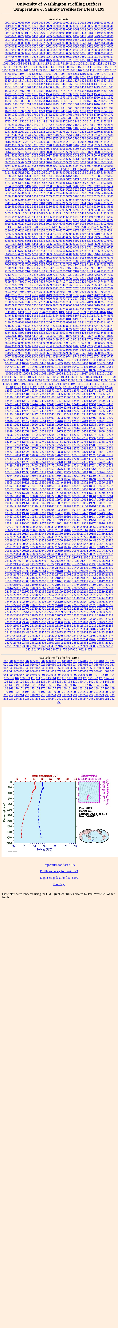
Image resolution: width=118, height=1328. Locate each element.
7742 (21, 302)
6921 (35, 257)
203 (75, 691)
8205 (42, 322)
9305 (83, 349)
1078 (69, 60)
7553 (97, 285)
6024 (110, 220)
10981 (109, 366)
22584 (25, 605)
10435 (102, 359)
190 (5, 691)
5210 (83, 186)
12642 (59, 428)
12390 (84, 394)
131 (32, 681)
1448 (49, 87)
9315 (8, 353)
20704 (101, 550)
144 (101, 681)
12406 (50, 397)
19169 (67, 506)
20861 (50, 554)
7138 (103, 264)
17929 (42, 472)
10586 (101, 366)
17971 (59, 472)
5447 (76, 216)
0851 (49, 53)
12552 (9, 417)
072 (53, 671)
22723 (50, 608)
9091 (103, 342)
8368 (49, 329)
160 (75, 685)
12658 (84, 431)
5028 (97, 152)
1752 (90, 111)
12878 (76, 451)
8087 (90, 308)
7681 (83, 298)
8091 (103, 308)
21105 (84, 557)
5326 (97, 203)
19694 (34, 520)
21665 (76, 571)
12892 (59, 455)
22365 (17, 598)
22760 (50, 612)
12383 (42, 394)
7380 (97, 278)
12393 (92, 394)
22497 (34, 601)
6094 (56, 223)
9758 (6, 359)
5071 (28, 162)
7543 (56, 285)
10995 (109, 370)
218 (43, 695)
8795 (97, 339)
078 (85, 671)
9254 (56, 346)
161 (80, 685)
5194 (8, 186)
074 (64, 671)
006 (37, 661)
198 (48, 691)
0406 (69, 32)
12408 (67, 397)
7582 (83, 288)
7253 (97, 274)
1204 (62, 73)
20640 (42, 550)
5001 (28, 148)
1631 (28, 104)
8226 (35, 325)
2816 (14, 141)
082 (107, 671)
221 (59, 695)
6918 (14, 257)
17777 (101, 468)
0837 (14, 53)
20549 (92, 543)
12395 (101, 394)
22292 (109, 595)
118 (74, 678)
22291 (101, 595)
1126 (5, 67)
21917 (101, 581)
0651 (42, 46)
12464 (84, 407)
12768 (17, 445)
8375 (76, 329)
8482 (110, 336)
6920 (28, 257)
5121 (8, 172)
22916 (101, 615)
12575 (42, 417)
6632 (8, 247)
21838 (42, 577)
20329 (9, 540)
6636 (28, 247)
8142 (90, 312)
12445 (42, 404)
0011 (69, 22)
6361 (28, 240)
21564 (42, 571)
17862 (9, 472)
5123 (21, 172)
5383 (110, 206)
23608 (17, 639)
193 (21, 691)
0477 (83, 36)
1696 (35, 111)
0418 (90, 32)
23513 (17, 635)
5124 (28, 172)
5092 (62, 165)
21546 (34, 571)
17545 (101, 465)
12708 (50, 434)
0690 (76, 46)
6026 (14, 223)
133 (43, 681)
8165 (62, 315)
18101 (101, 475)
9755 (103, 356)
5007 (69, 148)
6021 (90, 220)
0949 (103, 56)
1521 (110, 90)
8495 (35, 339)
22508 (42, 601)
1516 (76, 90)
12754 (76, 441)
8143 (96, 312)
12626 (34, 424)
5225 (69, 189)
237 (32, 698)
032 (64, 664)
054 (69, 668)
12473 (9, 411)
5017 (28, 152)
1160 (19, 70)
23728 (76, 639)
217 (37, 695)
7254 (103, 274)
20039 (50, 526)
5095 (83, 165)
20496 (17, 543)
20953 (109, 554)
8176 (8, 319)
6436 (21, 244)
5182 (42, 182)
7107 (76, 264)
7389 (8, 281)
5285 (110, 196)
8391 (28, 332)
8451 (28, 336)
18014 (92, 472)
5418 (76, 213)
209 (107, 691)
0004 (28, 22)
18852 (84, 496)
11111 (87, 383)
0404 (56, 32)
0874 (8, 56)
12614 (42, 421)
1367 (28, 87)
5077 (69, 162)
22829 (25, 615)
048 (37, 668)
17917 (34, 472)
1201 (42, 73)
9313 (110, 349)
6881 (35, 254)
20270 (67, 537)
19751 (92, 520)
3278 (49, 145)
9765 (48, 359)
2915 (103, 141)
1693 (14, 111)
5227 (83, 189)
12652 (34, 431)
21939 (9, 584)
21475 (34, 567)
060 (101, 668)
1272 (8, 77)
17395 (84, 462)
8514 (83, 339)
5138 (8, 176)
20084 (25, 530)
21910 (92, 581)
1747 (56, 111)
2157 (21, 124)
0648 (21, 46)
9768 (61, 359)
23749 (101, 639)
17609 (34, 468)
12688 (101, 431)
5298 (28, 199)
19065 (42, 503)
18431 (34, 486)
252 (112, 698)
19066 (50, 503)
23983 (92, 646)
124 (106, 678)
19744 (76, 520)
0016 (103, 22)
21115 (92, 557)
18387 (109, 482)
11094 (79, 380)
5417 (69, 213)
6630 (103, 244)
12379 (9, 394)
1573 (49, 97)
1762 (49, 114)
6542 (76, 244)
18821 (42, 496)
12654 (50, 431)
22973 (76, 618)
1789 (97, 118)
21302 (109, 560)
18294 (92, 479)
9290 (14, 349)
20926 (92, 554)
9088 (97, 342)
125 (111, 678)
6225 (110, 227)
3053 (14, 145)
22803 (101, 612)
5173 (90, 179)
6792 (76, 250)
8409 (90, 332)
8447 (14, 336)
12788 (50, 448)
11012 (67, 373)
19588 (59, 516)
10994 (101, 370)
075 (69, 671)
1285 (83, 77)
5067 (8, 162)
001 (11, 661)
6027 (21, 223)
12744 (9, 441)
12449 (76, 404)
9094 (8, 346)
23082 (109, 622)
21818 (109, 574)
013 (75, 661)
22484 (9, 601)
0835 (110, 49)
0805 (110, 46)
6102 (103, 223)
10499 (84, 366)
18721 (25, 492)
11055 (30, 377)
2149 (76, 121)
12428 (92, 400)
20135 (9, 533)
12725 (25, 438)
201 (64, 691)
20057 (92, 526)
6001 (21, 220)
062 (112, 668)
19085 (84, 503)
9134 (49, 346)
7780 (28, 302)
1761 (42, 114)
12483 (84, 411)
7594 (14, 291)
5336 (49, 206)
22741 (101, 608)
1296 (90, 77)
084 (5, 674)
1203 (55, 73)
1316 (14, 80)
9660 (21, 356)
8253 (83, 325)
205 (85, 691)
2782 (83, 135)
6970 (90, 257)
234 (16, 698)
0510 (28, 39)
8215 (110, 322)
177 (53, 688)
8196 (97, 319)
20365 (67, 540)
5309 (103, 199)
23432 (9, 632)
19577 (50, 516)
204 (80, 691)
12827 (50, 451)
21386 (59, 564)
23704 (59, 639)
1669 (90, 104)
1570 (28, 97)
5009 (83, 148)
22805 (109, 612)
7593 (8, 291)
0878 (35, 56)
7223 (69, 274)
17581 (17, 468)
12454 (9, 407)
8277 (103, 325)
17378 (59, 462)
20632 (34, 550)
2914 (97, 141)
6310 (97, 233)
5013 (110, 148)
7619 (49, 295)
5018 (35, 152)
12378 (109, 390)
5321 (62, 203)
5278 (62, 196)
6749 (14, 250)
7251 (83, 274)
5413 (42, 213)
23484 (84, 632)
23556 (67, 635)
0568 (83, 39)
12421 (59, 400)
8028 (110, 305)
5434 (42, 216)
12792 (76, 448)
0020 (14, 26)
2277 (76, 131)
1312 (97, 77)
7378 (90, 278)
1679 (42, 107)
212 (11, 695)
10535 (92, 366)
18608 (42, 489)
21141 (109, 557)
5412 (35, 213)
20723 (109, 550)
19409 (67, 513)
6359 (14, 240)
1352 (103, 84)
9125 (42, 346)
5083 (110, 162)
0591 (35, 43)
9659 (14, 356)
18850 (76, 496)
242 (59, 698)
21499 (84, 567)
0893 (90, 56)
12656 (67, 431)
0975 (14, 60)
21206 (25, 560)
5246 (103, 193)
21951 (25, 584)
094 (59, 674)
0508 (14, 39)
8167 (76, 315)
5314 (14, 203)
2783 (90, 135)
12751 (59, 441)
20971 (25, 557)
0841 (35, 53)
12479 (50, 411)
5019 (42, 152)
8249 (69, 325)
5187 (69, 182)
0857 (90, 53)
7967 (42, 305)
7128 (96, 264)
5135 (97, 172)
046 (27, 668)
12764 (109, 441)
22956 (34, 618)
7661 (28, 298)
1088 (97, 60)
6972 (97, 257)
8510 (69, 339)
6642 (69, 247)
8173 (97, 315)
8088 (97, 308)
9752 (90, 356)
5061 (76, 158)
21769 (42, 574)
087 (21, 674)
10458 (76, 363)
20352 (42, 540)
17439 (25, 465)
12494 (17, 414)
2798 (76, 138)
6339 (56, 237)
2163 (56, 124)
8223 (28, 325)
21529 (17, 571)
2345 (35, 135)
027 (37, 664)
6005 (35, 220)
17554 (9, 468)
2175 (28, 128)
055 (75, 668)
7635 (76, 295)
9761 (20, 359)
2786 (110, 135)
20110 (76, 530)
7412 (56, 281)
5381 (103, 206)
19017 (92, 499)
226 (85, 695)
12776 (67, 445)
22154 (9, 591)
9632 (56, 353)
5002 (35, 148)
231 (112, 695)
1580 (97, 97)
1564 (97, 94)
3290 (21, 148)
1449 (56, 87)
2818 (28, 141)
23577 (84, 635)
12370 (50, 390)
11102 (22, 383)
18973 (59, 499)
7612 (14, 295)
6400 (110, 240)
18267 (76, 479)
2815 (8, 141)
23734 (84, 639)
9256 (62, 346)
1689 (103, 107)
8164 (56, 315)
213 (16, 695)
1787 (83, 118)
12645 (84, 428)
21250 (42, 560)
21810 (84, 574)
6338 (49, 237)
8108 (110, 308)
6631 (110, 244)
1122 (92, 63)
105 (6, 678)
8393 (42, 332)
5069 (21, 162)
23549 (59, 635)
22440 (67, 598)
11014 (75, 373)
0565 (62, 39)
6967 (76, 257)
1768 (90, 114)
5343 (56, 206)
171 (21, 688)
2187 (83, 128)
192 (16, 691)
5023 (62, 152)
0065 (103, 29)
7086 (8, 264)
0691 (83, 46)
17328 (25, 462)
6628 (90, 244)
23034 (17, 622)
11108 (71, 383)
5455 (14, 220)
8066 (49, 308)
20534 (67, 543)
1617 (69, 101)
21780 (50, 574)
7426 (83, 281)
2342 (14, 135)
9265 (90, 346)
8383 (110, 329)
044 (16, 668)
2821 (49, 141)
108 (22, 678)
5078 (76, 162)
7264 (42, 278)
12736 (84, 438)
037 (91, 664)
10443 (34, 363)
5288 (14, 199)
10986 (42, 370)
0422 (8, 36)
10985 (34, 370)
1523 (14, 94)
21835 (34, 577)
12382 (34, 394)
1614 (49, 101)
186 (96, 688)
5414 (49, 213)
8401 (69, 332)
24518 (29, 649)
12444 (34, 404)
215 (27, 695)
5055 (42, 158)
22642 (67, 605)
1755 (110, 111)
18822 (50, 496)
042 (5, 668)
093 (53, 674)
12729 (50, 438)
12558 (17, 417)
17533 (84, 465)
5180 (28, 182)
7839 (76, 302)
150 (21, 685)
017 (96, 661)
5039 (62, 155)
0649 (28, 46)
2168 (90, 124)
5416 (62, 213)
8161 (35, 315)
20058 (101, 526)
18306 (109, 479)
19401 (59, 513)
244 (69, 698)
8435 (103, 332)
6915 (103, 254)
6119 (28, 227)
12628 (50, 424)
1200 (35, 73)
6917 (8, 257)
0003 (21, 22)
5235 (28, 193)
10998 (26, 373)
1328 (83, 80)
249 (96, 698)
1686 (83, 107)
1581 (103, 97)
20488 (109, 540)
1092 (12, 63)
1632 (35, 104)
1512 (49, 90)
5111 (59, 169)
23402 (92, 629)
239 (43, 698)
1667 (76, 104)
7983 (56, 305)
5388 (28, 210)
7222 (62, 274)
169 (11, 688)
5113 (73, 169)
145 (107, 681)
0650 (35, 46)
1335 (103, 80)
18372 (84, 482)
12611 (17, 421)
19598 (67, 516)
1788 (90, 118)
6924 (56, 257)
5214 (110, 186)
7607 (97, 291)
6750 (21, 250)
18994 (67, 499)
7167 (21, 271)
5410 (21, 213)
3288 (8, 148)
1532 (42, 94)
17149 (9, 458)
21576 (50, 571)
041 (112, 664)
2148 (69, 121)
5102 (5, 169)
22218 (92, 591)
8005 (69, 305)
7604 (76, 291)
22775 (76, 612)
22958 (42, 618)
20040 (59, 526)
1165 (52, 70)
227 (91, 695)
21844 (59, 577)
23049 (34, 622)
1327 (76, 80)
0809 (14, 49)
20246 (42, 537)
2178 (42, 128)
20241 (34, 537)
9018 (76, 342)
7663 (35, 298)
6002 (28, 220)
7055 (14, 261)
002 (16, 661)
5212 (97, 186)
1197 (15, 73)
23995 (101, 646)
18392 (9, 486)
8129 (55, 312)
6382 (56, 240)
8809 (103, 339)
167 (112, 685)
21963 (42, 584)
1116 (52, 63)
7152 (42, 267)
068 (32, 671)
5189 (83, 182)
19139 (42, 506)
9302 (62, 349)
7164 (110, 267)
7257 (110, 274)
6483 (28, 244)
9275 (110, 346)
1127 (12, 67)
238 (37, 698)
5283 (97, 196)
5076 (62, 162)
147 (5, 685)
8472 (69, 336)
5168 (56, 179)
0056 (42, 29)
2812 (97, 138)
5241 (69, 193)
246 (80, 698)
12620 (92, 421)
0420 (103, 32)
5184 (56, 182)
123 (101, 678)
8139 (83, 312)
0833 (97, 49)
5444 (56, 216)
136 (59, 681)
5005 (56, 148)
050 (48, 668)
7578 (76, 288)
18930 (42, 499)
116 (64, 678)
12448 (67, 404)
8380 (90, 329)
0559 (49, 39)
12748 (34, 441)
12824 (25, 451)
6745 (97, 247)
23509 (9, 635)
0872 (103, 53)
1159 (12, 70)
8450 (21, 336)
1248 (90, 73)
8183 (42, 319)
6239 (35, 230)
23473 (59, 632)
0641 (90, 43)
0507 (8, 39)
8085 (83, 308)
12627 (42, 424)
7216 (35, 274)
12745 (17, 441)
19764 (101, 520)
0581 (110, 39)
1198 (21, 73)
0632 (69, 43)
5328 (110, 203)
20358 (59, 540)
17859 (109, 468)
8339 (42, 329)
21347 (25, 564)
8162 (42, 315)
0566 (69, 39)
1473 (97, 87)
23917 (17, 646)
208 (101, 691)
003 (21, 661)
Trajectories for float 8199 (59, 864)
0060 (69, 29)
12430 (109, 400)
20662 (67, 550)
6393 (83, 240)
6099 (90, 223)
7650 (110, 295)
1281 (69, 77)
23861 (92, 642)
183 (80, 688)
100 (91, 674)
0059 (62, 29)
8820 (110, 339)
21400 (67, 564)
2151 (90, 121)
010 (59, 661)
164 (96, 685)
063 (5, 671)
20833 (34, 554)
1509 (28, 90)
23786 (25, 642)
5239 (56, 193)
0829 (69, 49)
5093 (69, 165)
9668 (42, 356)
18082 (67, 475)
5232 (8, 193)
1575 (62, 97)
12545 (84, 414)
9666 (35, 356)
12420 (50, 400)
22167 (17, 591)
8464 (49, 336)
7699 (110, 298)
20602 (67, 547)
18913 (25, 499)
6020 (83, 220)
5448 (83, 216)
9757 (110, 356)
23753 (109, 639)
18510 (84, 486)
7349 (62, 278)
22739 (92, 608)
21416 (76, 564)
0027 (35, 26)
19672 (25, 520)
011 (64, 661)
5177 (8, 182)
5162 (14, 179)
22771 (67, 612)
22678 (101, 605)
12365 (9, 390)
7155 (62, 267)
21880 (25, 581)
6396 (97, 240)
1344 (49, 84)
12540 (50, 414)
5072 (35, 162)
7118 (90, 264)
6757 (69, 250)
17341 (42, 462)
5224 (62, 189)
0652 (49, 46)
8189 (69, 319)
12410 (84, 397)
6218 (69, 227)
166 (107, 685)
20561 (101, 543)
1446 (42, 87)
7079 (69, 261)
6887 (69, 254)
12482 (76, 411)
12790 (59, 448)
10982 (9, 370)
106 (11, 678)
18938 (50, 499)
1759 (28, 114)
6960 (62, 257)
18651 (76, 489)
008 (48, 661)
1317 (21, 80)
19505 (17, 516)
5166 (42, 179)
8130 (62, 312)
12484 (92, 411)
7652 (8, 298)
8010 (90, 305)
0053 (21, 29)
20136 (17, 533)
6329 (14, 237)
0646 (14, 46)
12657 (76, 431)
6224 (103, 227)
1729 (42, 111)
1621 (90, 101)
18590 (17, 489)
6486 (49, 244)
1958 (21, 121)
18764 (84, 492)
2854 (62, 141)
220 (53, 695)
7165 (8, 271)
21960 (34, 584)
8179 (21, 319)
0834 (103, 49)
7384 (110, 278)
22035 (109, 584)
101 (96, 674)
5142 (35, 176)
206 (91, 691)
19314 (67, 509)
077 (80, 671)
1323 (56, 80)
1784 (62, 118)
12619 (84, 421)
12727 (34, 438)
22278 (84, 595)
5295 (21, 199)
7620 (56, 295)
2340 (110, 131)
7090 (28, 264)
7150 (28, 267)
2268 (14, 131)
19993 (9, 526)
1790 (103, 118)
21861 (92, 577)
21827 (17, 577)
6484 (35, 244)
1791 (110, 118)
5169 (62, 179)
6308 (83, 233)
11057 (38, 377)
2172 (8, 128)
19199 (101, 506)
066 (21, 671)
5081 (97, 162)
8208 (62, 322)
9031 (90, 342)
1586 (28, 101)
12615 (50, 421)
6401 (8, 244)
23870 (109, 642)
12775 (59, 445)
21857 (84, 577)
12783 (9, 448)
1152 (79, 67)
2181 (62, 128)
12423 (67, 400)
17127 (109, 455)
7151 (35, 267)
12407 (59, 397)
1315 (8, 80)
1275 (28, 77)
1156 (106, 67)
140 (80, 681)
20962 (9, 557)
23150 (59, 625)
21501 (92, 567)
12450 (84, 404)
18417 (25, 486)
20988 (34, 557)
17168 (25, 458)
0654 (56, 46)
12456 (25, 407)
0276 (42, 32)
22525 (67, 601)
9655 (110, 353)
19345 (101, 509)
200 (59, 691)
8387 (14, 332)
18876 (9, 499)
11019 (100, 373)
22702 (17, 608)
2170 (103, 124)
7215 (28, 274)
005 (32, 661)
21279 (59, 560)
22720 (42, 608)
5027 (90, 152)
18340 (50, 482)
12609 (109, 417)
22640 (59, 605)
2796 (62, 138)
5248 (8, 196)
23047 (25, 622)
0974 (8, 60)
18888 (17, 499)
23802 (34, 642)
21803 (67, 574)
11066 (79, 377)
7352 (69, 278)
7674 (76, 298)
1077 (62, 60)
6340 (62, 237)
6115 (15, 227)
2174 (21, 128)
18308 (9, 482)
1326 (69, 80)
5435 (49, 216)
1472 (90, 87)
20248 (50, 537)
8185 (56, 319)
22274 (76, 595)
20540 (76, 543)
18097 (84, 475)
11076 (104, 377)
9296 (42, 349)
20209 (109, 533)
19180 (84, 506)
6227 (14, 230)
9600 (28, 353)
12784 (17, 448)
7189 (90, 271)
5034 (28, 155)
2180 (56, 128)
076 (75, 671)
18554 (101, 486)
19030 (109, 499)
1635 (56, 104)
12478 (42, 411)
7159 (90, 267)
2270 (28, 131)
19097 (101, 503)
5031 (8, 155)
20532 (59, 543)
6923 (49, 257)
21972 (50, 584)
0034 (83, 26)
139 (75, 681)
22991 (101, 618)
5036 (42, 155)
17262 (67, 458)
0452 (28, 36)
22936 (17, 618)
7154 (56, 267)
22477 (109, 598)
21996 (92, 584)
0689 (69, 46)
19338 (92, 509)
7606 (90, 291)
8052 (28, 308)
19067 (59, 503)
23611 (33, 639)
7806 (49, 302)
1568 (14, 97)
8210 (76, 322)
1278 (49, 77)
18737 (42, 492)
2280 (97, 131)
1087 (90, 60)
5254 (42, 196)
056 (80, 668)
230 (107, 695)
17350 (50, 462)
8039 (8, 308)
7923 (14, 305)
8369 (56, 329)
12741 (101, 438)
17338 (34, 462)
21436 (101, 564)
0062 (83, 29)
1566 (110, 94)
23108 (34, 625)
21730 (17, 574)
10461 (92, 363)
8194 (90, 319)
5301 (49, 199)
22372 (25, 598)
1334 (97, 80)
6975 (103, 257)
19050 (17, 503)
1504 (14, 90)
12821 (109, 448)
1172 (99, 70)
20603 (76, 547)
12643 (67, 428)
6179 (55, 227)
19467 (9, 516)
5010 (90, 148)
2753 (62, 135)
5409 (14, 213)
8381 (97, 329)
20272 (76, 537)
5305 (76, 199)
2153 (103, 121)
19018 (101, 499)
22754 (25, 612)
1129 (25, 67)
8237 (49, 325)
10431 (77, 359)
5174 (97, 179)
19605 (84, 516)
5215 (8, 189)
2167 (83, 124)
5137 (110, 172)
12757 (92, 441)
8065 (42, 308)
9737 (62, 356)
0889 (83, 56)
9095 (14, 346)
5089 (42, 165)
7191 (103, 271)
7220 (49, 274)
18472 (67, 486)
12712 (76, 434)
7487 (14, 285)
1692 (8, 111)
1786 (76, 118)
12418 (34, 400)
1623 (103, 101)
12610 (9, 421)
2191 (110, 128)
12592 (50, 417)
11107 (63, 383)
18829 (67, 496)
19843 (17, 523)
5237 (42, 193)
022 (11, 664)
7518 (35, 285)
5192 (103, 182)
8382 (103, 329)
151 (27, 685)
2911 (76, 141)
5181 (35, 182)
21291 (84, 560)
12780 (92, 445)
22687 (109, 605)
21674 (92, 571)
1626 (14, 104)
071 (48, 671)
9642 (76, 353)
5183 (49, 182)
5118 (100, 169)
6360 (21, 240)
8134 (69, 312)
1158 (5, 70)
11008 (59, 373)
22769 (59, 612)
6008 (42, 220)
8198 (110, 319)
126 (5, 681)
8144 (103, 312)
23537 (50, 635)
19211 (109, 506)
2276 (69, 131)
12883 (9, 455)
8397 (62, 332)
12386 (67, 394)
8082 (76, 308)
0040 (103, 26)
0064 (97, 29)
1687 (90, 107)
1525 (28, 94)
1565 (103, 94)
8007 (76, 305)
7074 (49, 261)
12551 (109, 414)
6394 (90, 240)
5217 (21, 189)
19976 (101, 523)
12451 (92, 404)
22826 (17, 615)
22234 (9, 595)
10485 (34, 366)
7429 (90, 281)
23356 (50, 629)
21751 (25, 574)
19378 (34, 513)
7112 (83, 264)
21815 (101, 574)
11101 (14, 383)
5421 (97, 213)
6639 (49, 247)
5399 (90, 210)
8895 (21, 342)
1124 (106, 63)
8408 (83, 332)
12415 (9, 400)
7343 (49, 278)
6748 (8, 250)
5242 (76, 193)
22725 (67, 608)
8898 (35, 342)
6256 (42, 230)
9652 (103, 353)
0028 (42, 26)
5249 (14, 196)
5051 (21, 158)
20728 (9, 554)
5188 (76, 182)
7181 (35, 271)
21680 (109, 571)
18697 (9, 492)
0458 (69, 36)
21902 (76, 581)
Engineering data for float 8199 (59, 877)
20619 (101, 547)
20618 (92, 547)
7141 (14, 267)
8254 (90, 325)
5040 (69, 155)
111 (38, 678)
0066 (110, 29)
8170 (83, 315)
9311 (97, 349)
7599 (49, 291)
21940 (17, 584)
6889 (83, 254)
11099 (112, 380)
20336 (25, 540)
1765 (69, 114)
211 (5, 695)
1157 (113, 67)
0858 (97, 53)
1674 (14, 107)
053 (64, 668)
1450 (62, 87)
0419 (97, 32)
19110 (9, 506)
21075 (76, 557)
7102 (63, 264)
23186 (76, 625)
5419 (83, 213)
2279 (90, 131)
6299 (21, 233)
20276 (84, 537)
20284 (92, 537)
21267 (50, 560)
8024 (103, 305)
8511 (76, 339)
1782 (49, 118)
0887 (69, 56)
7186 (69, 271)
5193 (110, 182)
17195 (50, 458)
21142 (9, 560)
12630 (67, 424)
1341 (35, 84)
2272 (42, 131)
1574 (56, 97)
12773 (42, 445)
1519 (97, 90)
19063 (34, 503)
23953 (67, 646)
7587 (103, 288)
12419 (42, 400)
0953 (110, 56)
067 (27, 671)
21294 (92, 560)
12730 (59, 438)
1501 (103, 87)
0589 (28, 43)
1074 (42, 60)
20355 (50, 540)
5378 (90, 206)
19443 (101, 513)
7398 (21, 281)
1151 (72, 67)
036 (85, 664)
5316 (28, 203)
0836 (8, 53)
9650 (97, 353)
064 (11, 671)
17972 (67, 472)
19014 (84, 499)
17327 (17, 462)
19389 (42, 513)
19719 (59, 520)
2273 (49, 131)
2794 (49, 138)
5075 (56, 162)
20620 (109, 547)
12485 (101, 411)
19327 (84, 509)
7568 (42, 288)
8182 (35, 319)
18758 (67, 492)
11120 (17, 387)
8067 (56, 308)
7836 (69, 302)
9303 (69, 349)
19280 (34, 509)
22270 (67, 595)
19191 (92, 506)
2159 (35, 124)
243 (64, 698)
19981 (109, 523)
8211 (83, 322)
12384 (50, 394)
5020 (49, 152)
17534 (92, 465)
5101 (110, 165)
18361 (67, 482)
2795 (56, 138)
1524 (21, 94)
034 (75, 664)
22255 (42, 595)
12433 (17, 404)
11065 (71, 377)
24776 (63, 649)
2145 (49, 121)
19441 (92, 513)
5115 (86, 169)
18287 (84, 479)
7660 (21, 298)
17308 (109, 458)
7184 (56, 271)
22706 (25, 608)
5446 (69, 216)
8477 (90, 336)
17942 (50, 472)
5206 (56, 186)
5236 (35, 193)
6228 (21, 230)
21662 (67, 571)
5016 (21, 152)
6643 (76, 247)
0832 (90, 49)
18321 (25, 482)
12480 (59, 411)
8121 (21, 312)
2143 (35, 121)
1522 (8, 94)
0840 (28, 53)
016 (91, 661)
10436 (111, 359)
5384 (8, 210)
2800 (90, 138)
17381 (67, 462)
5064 (97, 158)
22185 (42, 591)
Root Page (59, 884)
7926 (21, 305)
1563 (90, 94)
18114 (8, 479)
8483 (8, 339)
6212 (62, 227)
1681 (49, 107)
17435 (17, 465)
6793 (83, 250)
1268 (96, 73)
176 (48, 688)
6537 (69, 244)
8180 (28, 319)
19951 (76, 523)
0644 (110, 43)
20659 (59, 550)
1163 (39, 70)
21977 (67, 584)
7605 (83, 291)
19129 (34, 506)
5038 (56, 155)
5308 (97, 199)
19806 (109, 520)
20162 (67, 533)
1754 (103, 111)
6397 (103, 240)
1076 (56, 60)
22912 (92, 615)
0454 (42, 36)
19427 (84, 513)
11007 (51, 373)
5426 (21, 216)
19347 (109, 509)
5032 (14, 155)
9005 (56, 342)
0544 (42, 39)
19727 (67, 520)
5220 (35, 189)
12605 (76, 417)
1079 (76, 60)
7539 (49, 285)
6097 (76, 223)
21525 (9, 571)
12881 (101, 451)
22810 (9, 615)
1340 (28, 84)
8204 (35, 322)
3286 (103, 145)
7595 (21, 291)
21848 (76, 577)
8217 (14, 325)
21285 (67, 560)
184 (85, 688)
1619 (83, 101)
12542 (67, 414)
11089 (38, 380)
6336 (35, 237)
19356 (9, 513)
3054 (21, 145)
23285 (109, 625)
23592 (92, 635)
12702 (34, 434)
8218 (21, 325)
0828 (62, 49)
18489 (76, 486)
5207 (62, 186)
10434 (94, 359)
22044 (9, 588)
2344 (28, 135)
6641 (62, 247)
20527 (42, 543)
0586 (21, 43)
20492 (9, 543)
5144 (49, 176)
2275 (62, 131)
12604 (67, 417)
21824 (9, 577)
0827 (56, 49)
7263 (35, 278)
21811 (92, 574)
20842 (42, 554)
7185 (62, 271)
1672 (110, 104)
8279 (110, 325)
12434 (25, 404)
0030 (56, 26)
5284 (103, 196)
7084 (103, 261)
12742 (109, 438)
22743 (109, 608)
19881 (59, 523)
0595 (62, 43)
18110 (109, 475)
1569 (21, 97)
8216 (8, 325)
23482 (76, 632)
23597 (109, 635)
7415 (62, 281)
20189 (101, 533)
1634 (49, 104)
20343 (34, 540)
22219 (101, 591)
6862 (103, 250)
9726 (56, 356)
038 (96, 664)
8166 (69, 315)
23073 (101, 622)
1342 (42, 84)
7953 (28, 305)
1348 (76, 84)
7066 (28, 261)
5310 (110, 199)
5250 (21, 196)
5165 (35, 179)
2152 (97, 121)
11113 (103, 383)
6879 (28, 254)
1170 (86, 70)
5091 (56, 165)
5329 (8, 206)
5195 (14, 186)
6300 (28, 233)
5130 (62, 172)
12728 (42, 438)
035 (80, 664)
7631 (69, 295)
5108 (46, 169)
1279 (56, 77)
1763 (56, 114)
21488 (59, 567)
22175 (34, 591)
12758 (101, 441)
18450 (42, 486)
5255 (49, 196)
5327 (103, 203)
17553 (109, 465)
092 (48, 674)
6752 (35, 250)
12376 (92, 390)
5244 (90, 193)
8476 (83, 336)
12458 (42, 407)
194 (27, 691)
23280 (101, 625)
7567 (35, 288)
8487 (28, 339)
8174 (103, 315)
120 (85, 678)
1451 (69, 87)
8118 (14, 312)
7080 (76, 261)
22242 (17, 595)
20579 (25, 547)
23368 (67, 629)
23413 (101, 629)
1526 (35, 94)
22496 (25, 601)
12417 (25, 400)
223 (69, 695)
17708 (67, 468)
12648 (109, 428)
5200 (49, 186)
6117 (21, 227)
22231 (109, 591)
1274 (21, 77)
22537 (76, 601)
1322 (49, 80)
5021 (56, 152)
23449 (25, 632)
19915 (67, 523)
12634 (101, 424)
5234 (21, 193)
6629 (97, 244)
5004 (49, 148)
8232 (42, 325)
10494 (59, 366)
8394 (49, 332)
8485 (14, 339)
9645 (83, 353)
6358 (8, 240)
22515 (50, 601)
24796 (71, 649)
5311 (7, 203)
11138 (41, 387)
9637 (69, 353)
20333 (17, 540)
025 (27, 664)
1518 (90, 90)
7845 (83, 302)
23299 (9, 629)
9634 (62, 353)
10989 (67, 370)
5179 (21, 182)
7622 (62, 295)
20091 (34, 530)
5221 (42, 189)
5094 (76, 165)
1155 (99, 67)
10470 (9, 366)
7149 (21, 267)
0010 (62, 22)
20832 (25, 554)
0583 (14, 43)
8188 (62, 319)
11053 (13, 377)
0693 (97, 46)
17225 (59, 458)
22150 (109, 588)
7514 (28, 285)
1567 (8, 97)
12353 (58, 387)
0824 (49, 49)
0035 (90, 26)
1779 (28, 118)
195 (32, 691)
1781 (42, 118)
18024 (101, 472)
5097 (90, 165)
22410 (50, 598)
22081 (59, 588)
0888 (76, 56)
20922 (84, 554)
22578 (17, 605)
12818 (84, 448)
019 (107, 661)
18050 (17, 475)
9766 (54, 359)
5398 (83, 210)
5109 (53, 169)
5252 (35, 196)
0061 (76, 29)
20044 (76, 526)
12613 (34, 421)
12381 (25, 394)
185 (91, 688)
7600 (56, 291)
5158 (97, 176)
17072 (84, 455)
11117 (111, 383)
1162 (32, 70)
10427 (69, 359)
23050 (42, 622)
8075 (62, 308)
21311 (8, 564)
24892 (80, 649)
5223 (56, 189)
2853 (56, 141)
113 (48, 678)
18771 (92, 492)
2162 (49, 124)
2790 (28, 138)
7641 (83, 295)
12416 (17, 400)
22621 (50, 605)
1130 (32, 67)
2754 (69, 135)
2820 (42, 141)
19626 (109, 516)
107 (17, 678)
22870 (67, 615)
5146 (62, 176)
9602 (35, 353)
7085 (110, 261)
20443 (92, 540)
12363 (100, 387)
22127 (101, 588)
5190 (90, 182)
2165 (69, 124)
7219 (42, 274)
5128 (56, 172)
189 (112, 688)
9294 (35, 349)
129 (21, 681)
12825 (34, 451)
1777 (14, 118)
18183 (42, 479)
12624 (17, 424)
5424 (8, 216)
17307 (101, 458)
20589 (42, 547)
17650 (50, 468)
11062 (55, 377)
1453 (83, 87)
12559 (25, 417)
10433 (85, 359)
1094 (26, 63)
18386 (101, 482)
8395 (56, 332)
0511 (35, 39)
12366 (17, 390)
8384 (8, 332)
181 (69, 688)
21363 (34, 564)
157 (59, 685)
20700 (92, 550)
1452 (76, 87)
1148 (52, 67)
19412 (76, 513)
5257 (56, 196)
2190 (103, 128)
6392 (76, 240)
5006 (62, 148)
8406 (76, 332)
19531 (34, 516)
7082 (90, 261)
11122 (25, 387)
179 (59, 688)
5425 (14, 216)
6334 (21, 237)
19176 (76, 506)
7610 (110, 291)
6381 (49, 240)
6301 (35, 233)
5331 (21, 206)
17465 (34, 465)
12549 (92, 414)
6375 (42, 240)
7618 (42, 295)
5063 (90, 158)
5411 (28, 213)
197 (43, 691)
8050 (21, 308)
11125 (33, 387)
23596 (101, 635)
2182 (69, 128)
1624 (110, 101)
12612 (25, 421)
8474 (76, 336)
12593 (59, 417)
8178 (14, 319)
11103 (31, 383)
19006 (76, 499)
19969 (84, 523)
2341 (8, 135)
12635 (109, 424)
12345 (50, 387)
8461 (42, 336)
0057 (49, 29)
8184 (49, 319)
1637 (62, 104)
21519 (109, 567)
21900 (67, 581)
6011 (55, 220)
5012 (103, 148)
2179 (49, 128)
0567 (76, 39)
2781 (76, 135)
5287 (8, 199)
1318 (28, 80)
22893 (84, 615)
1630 (21, 104)
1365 (14, 87)
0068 (14, 32)
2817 (21, 141)
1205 (69, 73)
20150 (59, 533)
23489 (92, 632)
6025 (8, 223)
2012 (28, 121)
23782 (17, 642)
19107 (109, 503)
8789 (90, 339)
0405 (62, 32)
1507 (21, 90)
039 (101, 664)
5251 (28, 196)
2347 (49, 135)
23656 (42, 639)
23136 (50, 625)
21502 (101, 567)
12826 (42, 451)
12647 (101, 428)
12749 (42, 441)
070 (43, 671)
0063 (90, 29)
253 (59, 702)
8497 (42, 339)
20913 (76, 554)
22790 (92, 612)
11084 (13, 380)
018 (101, 661)
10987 (50, 370)
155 (48, 685)
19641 (9, 520)
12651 (25, 431)
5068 (14, 162)
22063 (34, 588)
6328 (8, 237)
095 (64, 674)
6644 (83, 247)
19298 (50, 509)
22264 (59, 595)
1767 (83, 114)
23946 (59, 646)
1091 (5, 63)
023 (16, 664)
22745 (9, 612)
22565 (9, 605)
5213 (103, 186)
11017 (84, 373)
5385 (14, 210)
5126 (42, 172)
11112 (95, 383)
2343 (21, 135)
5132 (76, 172)
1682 (56, 107)
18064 (34, 475)
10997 (18, 373)
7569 (49, 288)
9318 (14, 353)
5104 (18, 169)
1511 (42, 90)
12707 (42, 434)
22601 (34, 605)
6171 (42, 227)
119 (79, 678)
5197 (28, 186)
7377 (83, 278)
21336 (17, 564)
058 (91, 668)
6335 (28, 237)
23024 (109, 618)
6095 (62, 223)
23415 (109, 629)
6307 (76, 233)
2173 (14, 128)
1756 (8, 114)
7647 (97, 295)
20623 (9, 550)
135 (53, 681)
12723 (9, 438)
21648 (59, 571)
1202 (48, 73)
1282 (76, 77)
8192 (76, 319)
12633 (92, 424)
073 (59, 671)
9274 (103, 346)
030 (53, 664)
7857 (103, 302)
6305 (62, 233)
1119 (72, 63)
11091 (55, 380)
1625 (8, 104)
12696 (9, 434)
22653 (76, 605)
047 (32, 668)
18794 (109, 492)
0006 (42, 22)
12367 (25, 390)
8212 (90, 322)
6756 (62, 250)
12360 (75, 387)
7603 (69, 291)
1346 (62, 84)
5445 (62, 216)
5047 (103, 155)
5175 (103, 179)
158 (64, 685)
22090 (67, 588)
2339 (103, 131)
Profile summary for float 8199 (59, 871)
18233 (59, 479)
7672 (69, 298)
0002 (14, 22)
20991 (42, 557)
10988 (59, 370)
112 (43, 678)
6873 (8, 254)
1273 (14, 77)
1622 (97, 101)
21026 (59, 557)
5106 (32, 169)
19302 (59, 509)
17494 (67, 465)
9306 (90, 349)
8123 (28, 312)
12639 (34, 428)
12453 (109, 404)
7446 (103, 281)
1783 (56, 118)
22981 (84, 618)
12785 (25, 448)
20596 (59, 547)
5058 (62, 158)
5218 (28, 189)
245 (75, 698)
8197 (103, 319)
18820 (34, 496)
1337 (8, 84)
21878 (17, 581)
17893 (17, 472)
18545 (92, 486)
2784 (97, 135)
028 (43, 664)
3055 (28, 145)
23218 (92, 625)
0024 (21, 26)
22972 (67, 618)
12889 (50, 455)
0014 (90, 22)
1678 (35, 107)
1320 (35, 80)
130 (27, 681)
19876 (50, 523)
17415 (92, 462)
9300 (49, 349)
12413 (109, 397)
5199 (42, 186)
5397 (76, 210)
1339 (21, 84)
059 (96, 668)
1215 (76, 73)
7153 (49, 267)
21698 (9, 574)
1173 (106, 70)
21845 (67, 577)
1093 (19, 63)
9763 (34, 359)
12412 (101, 397)
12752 (67, 441)
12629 (59, 424)
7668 (56, 298)
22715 (34, 608)
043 (11, 668)
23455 (42, 632)
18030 (109, 472)
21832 (25, 577)
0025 (28, 26)
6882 (42, 254)
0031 (62, 26)
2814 (110, 138)
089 (32, 674)
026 (32, 664)
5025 (76, 152)
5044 (83, 155)
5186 (62, 182)
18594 (25, 489)
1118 (66, 63)
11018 (92, 373)
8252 (76, 325)
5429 (28, 216)
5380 (97, 206)
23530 (42, 635)
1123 (99, 63)
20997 (51, 557)
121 (90, 678)
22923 (109, 615)
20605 (84, 547)
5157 (90, 176)
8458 (35, 336)
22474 (101, 598)
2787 (8, 138)
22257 (50, 595)
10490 (50, 366)
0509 (21, 39)
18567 (9, 489)
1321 (42, 80)
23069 (76, 622)
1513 (56, 90)
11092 (63, 380)
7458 (110, 281)
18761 (76, 492)
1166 (59, 70)
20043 (67, 526)
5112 (66, 169)
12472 (109, 407)
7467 (8, 285)
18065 (42, 475)
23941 (34, 646)
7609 (103, 291)
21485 (50, 567)
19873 (34, 523)
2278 (83, 131)
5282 (90, 196)
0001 (8, 22)
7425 (76, 281)
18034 (9, 475)
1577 (76, 97)
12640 (42, 428)
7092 (35, 264)
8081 (69, 308)
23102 (25, 625)
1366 (21, 87)
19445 (109, 513)
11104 (39, 383)
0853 (62, 53)
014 (80, 661)
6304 (56, 233)
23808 (42, 642)
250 (101, 698)
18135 (17, 479)
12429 (101, 400)
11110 (79, 383)
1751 (83, 111)
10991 (84, 370)
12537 (42, 414)
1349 (83, 84)
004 (27, 661)
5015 (14, 152)
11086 (30, 380)
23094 (9, 625)
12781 (101, 445)
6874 (14, 254)
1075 (49, 60)
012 (69, 661)
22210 (76, 591)
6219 (76, 227)
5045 (90, 155)
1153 (86, 67)
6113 (8, 227)
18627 (50, 489)
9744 (69, 356)
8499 (56, 339)
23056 (59, 622)
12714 (84, 434)
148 (11, 685)
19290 (42, 509)
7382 (103, 278)
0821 (28, 49)
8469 (62, 336)
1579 (90, 97)
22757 (42, 612)
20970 (17, 557)
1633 (42, 104)
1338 (14, 84)
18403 (17, 486)
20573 (17, 547)
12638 (25, 428)
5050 (14, 158)
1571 (35, 97)
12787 (42, 448)
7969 (49, 305)
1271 (110, 73)
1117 (59, 63)
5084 (8, 165)
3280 (62, 145)
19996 (17, 526)
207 (96, 691)
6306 (69, 233)
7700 (8, 302)
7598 (42, 291)
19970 (92, 523)
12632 (84, 424)
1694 (21, 111)
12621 (101, 421)
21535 (25, 571)
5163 (21, 179)
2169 (97, 124)
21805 (76, 574)
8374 (69, 329)
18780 (101, 492)
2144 (42, 121)
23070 (84, 622)
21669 (84, 571)
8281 (8, 329)
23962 (76, 646)
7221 (56, 274)
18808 (17, 496)
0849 (42, 53)
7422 (69, 281)
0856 (83, 53)
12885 (25, 455)
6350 (69, 237)
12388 (76, 394)
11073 (88, 377)
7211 (110, 271)
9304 (76, 349)
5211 (90, 186)
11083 (5, 380)
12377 (101, 390)
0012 (76, 22)
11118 (9, 387)
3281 (69, 145)
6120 (35, 227)
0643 (103, 43)
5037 (49, 155)
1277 (42, 77)
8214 (103, 322)
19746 (84, 520)
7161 (103, 267)
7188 (83, 271)
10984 (25, 370)
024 (21, 664)
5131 (69, 172)
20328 (109, 537)
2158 (28, 124)
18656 (84, 489)
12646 (92, 428)
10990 (76, 370)
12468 (92, 407)
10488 (42, 366)
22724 (59, 608)
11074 (96, 377)
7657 (14, 298)
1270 (103, 73)
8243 (56, 325)
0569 (90, 39)
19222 (17, 509)
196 (37, 691)
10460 (84, 363)
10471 (17, 366)
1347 (69, 84)
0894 (97, 56)
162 (85, 685)
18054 (25, 475)
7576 (69, 288)
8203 (28, 322)
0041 (110, 26)
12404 (42, 397)
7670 (62, 298)
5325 (90, 203)
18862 (101, 496)
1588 (42, 101)
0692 (90, 46)
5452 (110, 216)
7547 (69, 285)
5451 (103, 216)
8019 (97, 305)
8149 (14, 315)
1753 (97, 111)
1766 (76, 114)
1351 (97, 84)
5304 (69, 199)
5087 (28, 165)
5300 (42, 199)
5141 (28, 176)
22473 (92, 598)
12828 (59, 451)
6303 (49, 233)
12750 (50, 441)
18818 (25, 496)
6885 (62, 254)
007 (43, 661)
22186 (50, 591)
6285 (8, 233)
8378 (83, 329)
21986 (84, 584)
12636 (9, 428)
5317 (35, 203)
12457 (34, 407)
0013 (83, 22)
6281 (90, 230)
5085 (14, 165)
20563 (109, 543)
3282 (76, 145)
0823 (42, 49)
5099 (97, 165)
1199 (28, 73)
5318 (42, 203)
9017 (69, 342)
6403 (14, 244)
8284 (14, 329)
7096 (49, 264)
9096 (21, 346)
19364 (25, 513)
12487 (109, 411)
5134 (90, 172)
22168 (25, 591)
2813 (103, 138)
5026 (83, 152)
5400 (97, 210)
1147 (45, 67)
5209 (76, 186)
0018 (110, 22)
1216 (83, 73)
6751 (28, 250)
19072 (67, 503)
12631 (76, 424)
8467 (56, 336)
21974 (59, 584)
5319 (49, 203)
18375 (92, 482)
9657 (8, 356)
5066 (110, 158)
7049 (8, 261)
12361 (83, 387)
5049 (8, 158)
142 (91, 681)
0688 (62, 46)
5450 (97, 216)
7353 (76, 278)
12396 (109, 394)
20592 (50, 547)
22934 (9, 618)
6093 (49, 223)
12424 (76, 400)
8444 (8, 336)
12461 (67, 407)
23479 (67, 632)
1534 (49, 94)
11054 (22, 377)
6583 (83, 244)
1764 (62, 114)
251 (107, 698)
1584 (14, 101)
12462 (76, 407)
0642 (97, 43)
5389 (35, 210)
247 (85, 698)
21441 (109, 564)
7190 (97, 271)
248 (91, 698)
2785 (103, 135)
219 (48, 695)
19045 (9, 503)
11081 (112, 377)
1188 (8, 73)
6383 (62, 240)
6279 (76, 230)
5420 (90, 213)
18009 (76, 472)
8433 (97, 332)
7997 (62, 305)
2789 (21, 138)
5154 (69, 176)
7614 (28, 295)
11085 (22, 380)
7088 (15, 264)
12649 (9, 431)
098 (80, 674)
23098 (17, 625)
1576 (69, 97)
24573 (38, 649)
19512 (25, 516)
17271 (92, 458)
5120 (113, 169)
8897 (28, 342)
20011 (42, 526)
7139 (110, 264)
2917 (8, 145)
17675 (59, 468)
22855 (59, 615)
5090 (49, 165)
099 (85, 674)
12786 (34, 448)
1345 (56, 84)
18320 (17, 482)
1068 (35, 60)
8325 (35, 329)
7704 (14, 302)
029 (48, 664)
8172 (90, 315)
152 (32, 685)
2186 (76, 128)
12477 (34, 411)
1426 (35, 87)
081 (101, 671)
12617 (67, 421)
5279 (69, 196)
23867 (101, 642)
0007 (49, 22)
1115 (46, 63)
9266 (97, 346)
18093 (76, 475)
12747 (25, 441)
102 (101, 674)
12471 (101, 407)
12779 (84, 445)
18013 (84, 472)
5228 (90, 189)
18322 (34, 482)
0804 (103, 46)
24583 (46, 649)
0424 (21, 36)
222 (64, 695)
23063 (67, 622)
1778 (21, 118)
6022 (97, 220)
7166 (14, 271)
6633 (14, 247)
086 (16, 674)
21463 (17, 567)
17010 (67, 455)
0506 (110, 36)
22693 (9, 608)
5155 (76, 176)
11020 (108, 373)
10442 (25, 363)
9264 (83, 346)
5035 (35, 155)
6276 (56, 230)
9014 (62, 342)
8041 (14, 308)
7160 (97, 267)
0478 (90, 36)
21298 (100, 560)
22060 (25, 588)
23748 (92, 639)
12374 (84, 390)
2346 (42, 135)
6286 (14, 233)
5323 (76, 203)
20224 (17, 537)
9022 (83, 342)
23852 (76, 642)
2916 (110, 141)
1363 (110, 84)
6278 (69, 230)
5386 (21, 210)
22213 (84, 591)
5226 (76, 189)
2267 (8, 131)
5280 (76, 196)
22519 (59, 601)
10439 (17, 363)
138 (69, 681)
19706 (42, 520)
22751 (17, 612)
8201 (21, 322)
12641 (50, 428)
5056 (49, 158)
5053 (35, 158)
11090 (46, 380)
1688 (97, 107)
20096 (42, 530)
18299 (101, 479)
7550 (83, 285)
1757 (14, 114)
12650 (17, 431)
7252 (90, 274)
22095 (76, 588)
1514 (62, 90)
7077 (56, 261)
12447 (59, 404)
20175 (84, 533)
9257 (69, 346)
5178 (14, 182)
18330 (42, 482)
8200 (14, 322)
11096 (88, 380)
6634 (21, 247)
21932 (109, 581)
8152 (28, 315)
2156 (14, 124)
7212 (8, 274)
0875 (14, 56)
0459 (76, 36)
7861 (110, 302)
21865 (101, 577)
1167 (66, 70)
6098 (83, 223)
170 (16, 688)
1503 (8, 90)
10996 (9, 373)
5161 (8, 179)
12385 (59, 394)
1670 (97, 104)
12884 (17, 455)
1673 (8, 107)
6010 (49, 220)
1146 (39, 67)
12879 (84, 451)
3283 (83, 145)
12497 (34, 414)
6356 (103, 237)
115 (59, 678)
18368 (76, 482)
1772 (110, 114)
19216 (9, 509)
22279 (92, 595)
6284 (110, 230)
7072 (42, 261)
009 (53, 661)
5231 (110, 189)
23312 (17, 629)
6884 (56, 254)
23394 (84, 629)
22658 (84, 605)
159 (69, 685)
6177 (48, 227)
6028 (28, 223)
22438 (59, 598)
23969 (84, 646)
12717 (101, 434)
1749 (69, 111)
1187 (113, 70)
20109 (67, 530)
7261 (21, 278)
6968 (83, 257)
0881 (49, 56)
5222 (49, 189)
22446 (76, 598)
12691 (109, 431)
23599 (9, 639)
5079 (83, 162)
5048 (110, 155)
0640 (83, 43)
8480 (97, 336)
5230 (103, 189)
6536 (62, 244)
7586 (97, 288)
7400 (28, 281)
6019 (76, 220)
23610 (25, 639)
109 (27, 678)
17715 (76, 468)
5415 (56, 213)
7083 (97, 261)
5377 (83, 206)
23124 (42, 625)
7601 (62, 291)
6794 (90, 250)
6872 (110, 250)
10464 (109, 363)
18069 (50, 475)
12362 (92, 387)
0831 (83, 49)
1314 (110, 77)
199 (53, 691)
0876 (21, 56)
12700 (17, 434)
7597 (35, 291)
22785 (84, 612)
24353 (109, 646)
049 (43, 668)
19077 (76, 503)
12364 (108, 387)
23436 (17, 632)
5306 (83, 199)
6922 (42, 257)
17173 (34, 458)
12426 (84, 400)
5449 (90, 216)
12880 (92, 451)
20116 (84, 530)
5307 (90, 199)
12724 (17, 438)
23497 (109, 632)
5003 (42, 148)
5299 (35, 199)
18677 (101, 489)
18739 (50, 492)
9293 (28, 349)
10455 (59, 363)
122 (95, 678)
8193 (83, 319)
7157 (76, 267)
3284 (90, 145)
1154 (93, 67)
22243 (25, 595)
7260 (14, 278)
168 (5, 688)
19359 (17, 513)
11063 (63, 377)
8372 (62, 329)
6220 (83, 227)
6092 (42, 223)
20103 (51, 530)
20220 (9, 537)
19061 (25, 503)
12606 (84, 417)
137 (64, 681)
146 (112, 681)
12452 (101, 404)
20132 (100, 530)
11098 (104, 380)
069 (37, 671)
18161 (25, 479)
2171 (110, 124)
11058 (46, 377)
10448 (42, 363)
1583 (8, 101)
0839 (21, 53)
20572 (9, 547)
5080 (90, 162)
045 (21, 668)
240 (48, 698)
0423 (14, 36)
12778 (76, 445)
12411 (92, 397)
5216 (14, 189)
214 (21, 695)
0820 (21, 49)
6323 (110, 233)
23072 (92, 622)
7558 (8, 288)
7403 (35, 281)
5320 (56, 203)
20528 (50, 543)
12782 (109, 445)
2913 (90, 141)
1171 (93, 70)
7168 (28, 271)
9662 (28, 356)
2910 (69, 141)
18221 (50, 479)
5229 (97, 189)
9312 (103, 349)
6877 (21, 254)
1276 (35, 77)
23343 (42, 629)
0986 (28, 60)
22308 (9, 598)
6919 (21, 257)
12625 (25, 424)
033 (69, 664)
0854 (69, 53)
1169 (79, 70)
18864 (109, 496)
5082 (103, 162)
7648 (103, 295)
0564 (56, 39)
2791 (35, 138)
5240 (62, 193)
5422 (103, 213)
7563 (21, 288)
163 (91, 685)
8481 (103, 336)
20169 (76, 533)
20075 (9, 530)
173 (32, 688)
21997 (101, 584)
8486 (21, 339)
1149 (59, 67)
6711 (90, 247)
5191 (97, 182)
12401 (25, 397)
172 (27, 688)
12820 (101, 448)
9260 (76, 346)
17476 (59, 465)
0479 (97, 36)
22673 (92, 605)
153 (37, 685)
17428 (109, 462)
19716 (50, 520)
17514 (76, 465)
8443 (110, 332)
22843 (42, 615)
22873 (76, 615)
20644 (50, 550)
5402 (110, 210)
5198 (35, 186)
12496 (25, 414)
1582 (110, 97)
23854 (84, 642)
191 (11, 691)
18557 (109, 486)
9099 (28, 346)
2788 (14, 138)
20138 (34, 533)
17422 (101, 462)
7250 (76, 274)
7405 (42, 281)
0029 (49, 26)
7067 (35, 261)
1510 (35, 90)
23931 (25, 646)
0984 (21, 60)
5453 (8, 220)
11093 (71, 380)
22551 (84, 601)
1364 (8, 87)
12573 (34, 417)
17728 (84, 468)
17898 (25, 472)
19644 (17, 520)
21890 (50, 581)
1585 (21, 101)
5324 (83, 203)
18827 (59, 496)
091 (43, 674)
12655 (59, 431)
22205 (67, 591)
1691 (110, 107)
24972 (88, 649)
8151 (21, 315)
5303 (62, 199)
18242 (67, 479)
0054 (28, 29)
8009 (83, 305)
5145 (56, 176)
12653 (42, 431)
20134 (109, 530)
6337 (42, 237)
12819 (92, 448)
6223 (96, 227)
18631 (59, 489)
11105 (47, 383)
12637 (17, 428)
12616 (59, 421)
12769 (25, 445)
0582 (8, 43)
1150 (66, 67)
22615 (42, 605)
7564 (28, 288)
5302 (56, 199)
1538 (76, 94)
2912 (83, 141)
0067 (8, 32)
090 (37, 674)
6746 (103, 247)
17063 (76, 455)
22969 (50, 618)
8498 (49, 339)
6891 (90, 254)
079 (91, 671)
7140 (8, 267)
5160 (110, 176)
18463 (59, 486)
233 (11, 698)
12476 (25, 411)
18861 (92, 496)
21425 (84, 564)
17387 (76, 462)
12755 (84, 441)
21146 (17, 560)
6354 (90, 237)
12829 (67, 451)
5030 (110, 152)
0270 (35, 32)
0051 (8, 29)
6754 (49, 250)
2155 (8, 124)
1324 (62, 80)
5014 (8, 152)
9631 (49, 353)
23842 (59, 642)
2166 (76, 124)
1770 (103, 114)
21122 (100, 557)
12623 (9, 424)
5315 (21, 203)
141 (85, 681)
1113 (33, 63)
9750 (83, 356)
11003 (42, 373)
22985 (92, 618)
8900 (49, 342)
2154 (110, 121)
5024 (69, 152)
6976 (110, 257)
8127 (48, 312)
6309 (90, 233)
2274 (56, 131)
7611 (7, 295)
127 (11, 681)
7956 (35, 305)
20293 (101, 537)
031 (59, 664)
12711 (67, 434)
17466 (42, 465)
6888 (76, 254)
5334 (42, 206)
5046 (97, 155)
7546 (62, 285)
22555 (101, 601)
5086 (21, 165)
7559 (14, 288)
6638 (42, 247)
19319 (76, 509)
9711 (49, 356)
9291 (21, 349)
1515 (69, 90)
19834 (9, 523)
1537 (69, 94)
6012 (62, 220)
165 (101, 685)
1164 (45, 70)
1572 (42, 97)
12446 (50, 404)
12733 (67, 438)
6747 (110, 247)
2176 (35, 128)
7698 (103, 298)
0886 (62, 56)
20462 (101, 540)
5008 (76, 148)
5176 (110, 179)
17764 (92, 468)
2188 (90, 128)
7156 (69, 267)
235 (21, 698)
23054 (50, 622)
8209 (69, 322)
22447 (84, 598)
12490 (9, 414)
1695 (28, 111)
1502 (110, 87)
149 (16, 685)
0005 (35, 22)
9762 (27, 359)
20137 (25, 533)
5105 (25, 169)
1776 (8, 118)
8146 (8, 315)
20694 (84, 550)
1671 (103, 104)
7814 (56, 302)
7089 (21, 264)
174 (37, 688)
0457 (62, 36)
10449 (50, 363)
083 (112, 671)
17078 (92, 455)
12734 (76, 438)
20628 (25, 550)
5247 (110, 193)
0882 (56, 56)
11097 (96, 380)
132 (37, 681)
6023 (103, 220)
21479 (42, 567)
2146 (56, 121)
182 (75, 688)
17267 (84, 458)
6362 (35, 240)
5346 (69, 206)
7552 (90, 285)
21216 (33, 560)
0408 (83, 32)
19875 (42, 523)
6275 (49, 230)
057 (85, 668)
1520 (103, 90)
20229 (25, 537)
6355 (97, 237)
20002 (34, 526)
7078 (62, 261)
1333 (90, 80)
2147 (62, 121)
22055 (17, 588)
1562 (83, 94)
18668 (92, 489)
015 (85, 661)
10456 (67, 363)
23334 (25, 629)
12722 (109, 434)
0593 (49, 43)
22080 (50, 588)
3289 (14, 148)
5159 (103, 176)
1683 (62, 107)
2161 (42, 124)
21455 (9, 567)
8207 (56, 322)
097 (75, 674)
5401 (103, 210)
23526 (34, 635)
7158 (83, 267)
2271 (35, 131)
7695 (97, 298)
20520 (25, 543)
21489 (67, 567)
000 (5, 661)
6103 (110, 223)
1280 (62, 77)
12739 (92, 438)
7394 (14, 281)
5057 (56, 158)
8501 (62, 339)
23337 (34, 629)
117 (69, 678)
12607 (92, 417)
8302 (28, 329)
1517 (83, 90)
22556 (109, 601)
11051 (5, 377)
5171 (76, 179)
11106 (55, 383)
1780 (35, 118)
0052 (14, 29)
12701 (25, 434)
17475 (50, 465)
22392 (34, 598)
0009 (56, 22)
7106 (69, 264)
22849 (50, 615)
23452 (34, 632)
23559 (76, 635)
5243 (83, 193)
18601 (34, 489)
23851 (67, 642)
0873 (110, 53)
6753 (42, 250)
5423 (110, 213)
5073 (42, 162)
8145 (110, 312)
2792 (42, 138)
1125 (113, 63)
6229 (28, 230)
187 (101, 688)
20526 (34, 543)
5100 (103, 165)
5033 (21, 155)
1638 (69, 104)
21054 (67, 557)
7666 (49, 298)
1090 (110, 60)
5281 (83, 196)
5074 (49, 162)
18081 (59, 475)
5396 (69, 210)
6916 (110, 254)
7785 (35, 302)
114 (53, 678)
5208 (69, 186)
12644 (76, 428)
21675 (101, 571)
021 (5, 664)
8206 (49, 322)
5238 (49, 193)
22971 (59, 618)
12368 (34, 390)
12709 (59, 434)
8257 (97, 325)
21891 (59, 581)
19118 (17, 506)
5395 (62, 210)
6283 (103, 230)
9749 (76, 356)
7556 (103, 285)
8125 (35, 312)
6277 (62, 230)
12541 (59, 414)
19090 (92, 503)
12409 (76, 397)
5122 (14, 172)
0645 (8, 46)
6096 (69, 223)
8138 (76, 312)
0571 (103, 39)
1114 (39, 63)
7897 (8, 305)
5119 (106, 169)
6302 (42, 233)
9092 (110, 342)
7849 (90, 302)
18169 (34, 479)
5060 (69, 158)
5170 (69, 179)
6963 (69, 257)
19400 (50, 513)
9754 (97, 356)
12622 (109, 421)
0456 (56, 36)
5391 (49, 210)
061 (107, 668)
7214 (21, 274)
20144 (42, 533)
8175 (110, 315)
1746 (49, 111)
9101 (35, 346)
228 (96, 695)
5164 (28, 179)
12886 (34, 455)
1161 (25, 70)
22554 (92, 601)
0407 (76, 32)
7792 (42, 302)
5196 (21, 186)
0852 (56, 53)
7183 (49, 271)
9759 (13, 359)
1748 (62, 111)
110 (33, 678)
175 (43, 688)
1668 (83, 104)
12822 (9, 451)
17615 (42, 468)
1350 (90, 84)
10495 (67, 366)
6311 (103, 233)
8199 (8, 322)
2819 (35, 141)
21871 (109, 577)
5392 (56, 210)
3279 (56, 145)
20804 (17, 554)
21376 (42, 564)
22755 (34, 612)
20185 (92, 533)
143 (96, 681)
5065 (103, 158)
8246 (62, 325)
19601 (76, 516)
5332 (28, 206)
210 (112, 691)
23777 (9, 642)
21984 (76, 584)
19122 (25, 506)
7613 (21, 295)
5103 (12, 169)
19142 (50, 506)
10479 (25, 366)
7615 (35, 295)
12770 (34, 445)
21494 (76, 567)
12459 (50, 407)
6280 (83, 230)
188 (107, 688)
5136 (103, 172)
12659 (92, 431)
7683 (90, 298)
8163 (49, 315)
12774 (50, 445)
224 (75, 695)
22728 (76, 608)
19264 (25, 509)
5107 (39, 169)
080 (96, 671)
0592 (42, 43)
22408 (42, 598)
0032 (69, 26)
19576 (42, 516)
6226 (8, 230)
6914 (97, 254)
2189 (97, 128)
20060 (109, 526)
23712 (67, 639)
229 (101, 695)
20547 (84, 543)
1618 (76, 101)
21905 (84, 581)
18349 (59, 482)
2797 (69, 138)
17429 (9, 465)
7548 (76, 285)
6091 (35, 223)
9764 (41, 359)
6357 (110, 237)
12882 (109, 451)
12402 (34, 397)
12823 (17, 451)
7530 (42, 285)
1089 (103, 60)
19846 (25, 523)
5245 (97, 193)
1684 (69, 107)
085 (11, 674)
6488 (56, 244)
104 (112, 674)
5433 (35, 216)
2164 (62, 124)
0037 (97, 26)
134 (48, 681)
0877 (28, 56)
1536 (62, 94)
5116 (93, 169)
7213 (14, 274)
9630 (42, 353)
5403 (8, 213)
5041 (76, 155)
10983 (17, 370)
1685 (76, 107)
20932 (101, 554)
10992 (92, 370)
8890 (14, 342)
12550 (101, 414)
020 (112, 661)
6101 (97, 223)
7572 (56, 288)
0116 (28, 32)
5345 (62, 206)
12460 (59, 407)
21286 (75, 560)
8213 (97, 322)
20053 (84, 526)
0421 (110, 32)
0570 (97, 39)
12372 (67, 390)
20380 (84, 540)
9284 (8, 349)
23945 (50, 646)
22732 (84, 608)
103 (107, 674)
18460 (50, 486)
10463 (101, 363)
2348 (56, 135)
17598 (25, 468)
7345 (56, 278)
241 (53, 698)
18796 (9, 496)
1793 (8, 121)
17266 (76, 458)
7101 (56, 264)
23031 (9, 622)
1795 (14, 121)
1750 (76, 111)
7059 (21, 261)
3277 (42, 145)
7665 (42, 298)
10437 (9, 363)
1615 (56, 101)
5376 (76, 206)
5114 (79, 169)
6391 (69, 240)
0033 (76, 26)
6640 (56, 247)
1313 (103, 77)
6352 (76, 237)
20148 (50, 533)
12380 (17, 394)
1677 (28, 107)
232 (5, 698)
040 (107, 664)
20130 (92, 530)
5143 (42, 176)
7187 (76, 271)
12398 (9, 397)
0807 (8, 49)
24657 (55, 649)
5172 (83, 179)
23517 (25, 635)
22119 (92, 588)
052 (59, 668)
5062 (83, 158)
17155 (17, 458)
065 (16, 671)
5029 (103, 152)
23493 (101, 632)
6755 (56, 250)
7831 (62, 302)
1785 (69, 118)
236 (27, 698)
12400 (17, 397)
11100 (6, 383)
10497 (76, 366)
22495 (17, 601)
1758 (21, 114)
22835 (34, 615)
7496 (21, 285)
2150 (83, 121)
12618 (76, 421)
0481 (103, 36)
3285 (97, 145)
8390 (21, 332)
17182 (42, 458)
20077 (17, 530)
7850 (97, 302)
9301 (56, 349)
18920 (34, 499)
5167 (49, 179)
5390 (42, 210)
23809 (50, 642)
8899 (42, 342)
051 (53, 668)
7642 (90, 295)
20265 (59, 537)
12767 (9, 445)
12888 (42, 455)
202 (69, 691)
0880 (42, 56)
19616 (101, 516)
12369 (42, 390)
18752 (59, 492)
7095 (42, 264)
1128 (19, 67)
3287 (110, 145)
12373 (76, 390)
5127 (49, 172)
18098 (92, 475)
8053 (35, 308)
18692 (109, 489)
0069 (21, 32)
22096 (84, 588)
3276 (35, 145)
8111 (8, 312)
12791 (67, 448)
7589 (110, 288)
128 (16, 681)
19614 (92, 516)
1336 (110, 80)
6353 (83, 237)
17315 (9, 462)
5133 (83, 172)
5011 (97, 148)
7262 (28, 278)
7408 (49, 281)
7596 (28, 291)
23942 (42, 646)
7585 (90, 288)
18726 (34, 492)
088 (27, 674)
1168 (72, 70)
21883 (34, 581)
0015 (97, 22)
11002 (34, 373)
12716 (92, 434)
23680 (50, 639)
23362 (59, 629)
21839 (50, 577)
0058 (56, 29)
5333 (35, 206)
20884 (59, 554)
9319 (21, 353)
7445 (97, 281)
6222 (90, 227)
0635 (76, 43)
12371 (59, 390)
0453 (35, 36)
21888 (42, 581)
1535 (56, 94)
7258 (8, 278)
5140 (21, 176)
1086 (83, 60)
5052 (28, 158)
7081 (83, 261)
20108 (59, 530)
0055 (35, 29)
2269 (21, 131)
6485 (42, 244)
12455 (17, 407)
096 (69, 674)
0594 (56, 43)
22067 (42, 588)
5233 (14, 193)
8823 (8, 342)
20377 (76, 540)
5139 (14, 176)
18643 (67, 489)
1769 (97, 114)
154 (43, 685)
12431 (9, 404)
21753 (34, 574)
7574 (62, 288)
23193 (84, 625)
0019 (8, 26)
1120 (79, 63)
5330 (14, 206)
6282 (97, 230)
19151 (59, 506)
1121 (86, 63)
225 (80, 695)
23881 (9, 646)
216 (32, 695)
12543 (76, 414)
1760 (35, 114)
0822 (35, 49)
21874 (9, 581)
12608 (101, 417)
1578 (83, 97)
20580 (34, 547)
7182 (42, 271)
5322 (69, 203)
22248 (34, 595)
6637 (35, 247)
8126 (42, 312)
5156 (83, 176)
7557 (110, 285)
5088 (35, 165)
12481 (67, 411)
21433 (92, 564)
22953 (25, 618)
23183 (67, 625)
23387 (76, 629)
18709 (17, 492)
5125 (35, 172)
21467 (25, 567)
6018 (69, 220)
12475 (17, 411)
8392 (35, 332)
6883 (49, 254)
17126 (101, 455)
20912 (67, 554)
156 (53, 685)
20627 (17, 550)
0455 (49, 36)
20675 (76, 550)
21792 (59, 574)
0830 (76, 49)
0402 (49, 32)
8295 (21, 329)
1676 (21, 107)
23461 (50, 632)
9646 (90, 353)
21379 (50, 564)
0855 (76, 53)
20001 (25, 526)
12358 (67, 387)
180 (64, 688)
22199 (59, 591)
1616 (62, 101)
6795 (97, 250)
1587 (35, 101)
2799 (83, 138)
